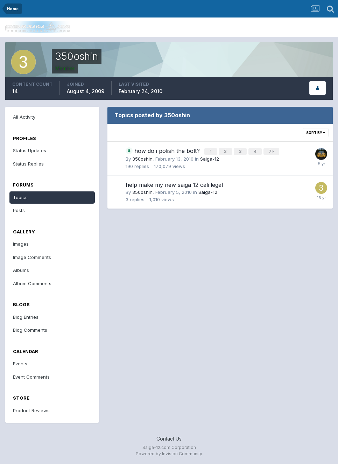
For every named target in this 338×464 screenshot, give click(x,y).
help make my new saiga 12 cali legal (174, 184)
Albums (21, 270)
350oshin (142, 158)
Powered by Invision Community (169, 453)
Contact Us (169, 439)
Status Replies (28, 164)
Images (21, 244)
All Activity (24, 117)
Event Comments (31, 377)
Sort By (315, 133)
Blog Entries (25, 317)
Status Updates (29, 150)
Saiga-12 (209, 158)
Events (20, 363)
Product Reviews (31, 410)
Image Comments (32, 257)
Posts (19, 210)
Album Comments (32, 283)
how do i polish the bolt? (168, 150)
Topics (20, 197)
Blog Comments (30, 330)
